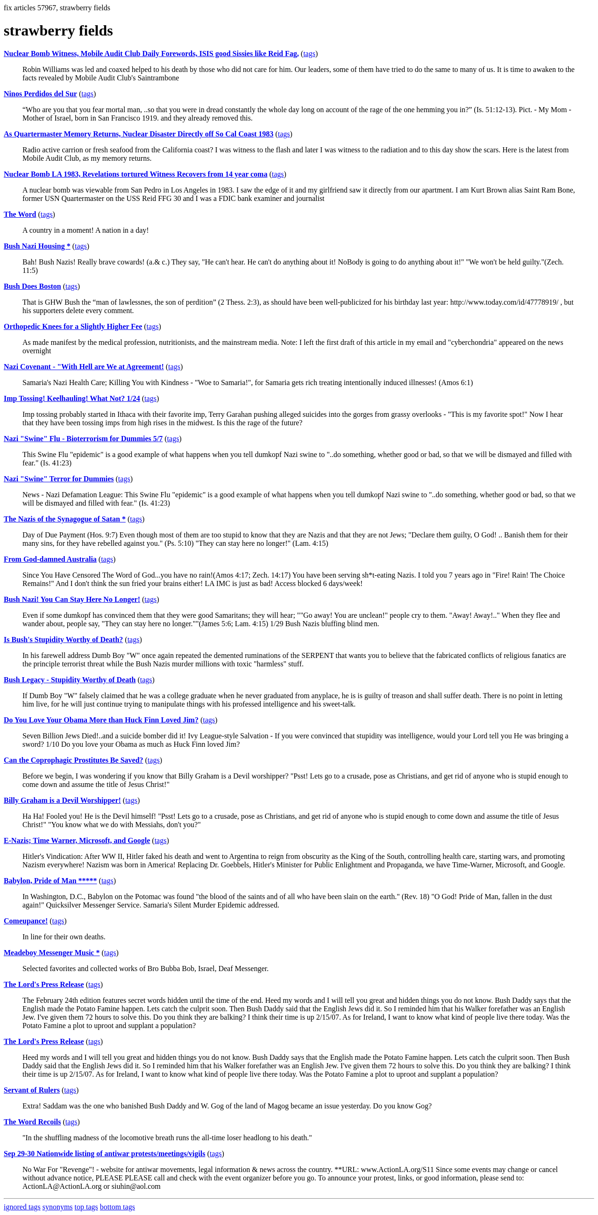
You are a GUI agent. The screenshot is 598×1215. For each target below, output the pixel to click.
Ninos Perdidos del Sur (40, 94)
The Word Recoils (32, 1122)
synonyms (58, 1207)
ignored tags (22, 1207)
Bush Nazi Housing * (37, 246)
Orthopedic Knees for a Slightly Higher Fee (73, 326)
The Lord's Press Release (44, 984)
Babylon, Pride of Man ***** (50, 881)
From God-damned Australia (50, 559)
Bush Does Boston (32, 286)
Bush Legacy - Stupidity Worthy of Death (69, 680)
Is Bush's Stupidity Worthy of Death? (63, 639)
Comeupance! (26, 921)
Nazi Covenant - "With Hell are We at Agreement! (84, 367)
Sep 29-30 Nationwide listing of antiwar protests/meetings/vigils (104, 1154)
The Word (20, 214)
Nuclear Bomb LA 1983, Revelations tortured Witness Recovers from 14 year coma (135, 174)
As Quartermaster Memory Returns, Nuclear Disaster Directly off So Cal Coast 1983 (138, 134)
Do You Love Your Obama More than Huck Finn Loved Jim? (101, 720)
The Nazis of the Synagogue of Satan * (65, 519)
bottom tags (117, 1207)
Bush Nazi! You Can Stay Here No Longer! (72, 599)
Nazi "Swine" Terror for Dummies (59, 479)
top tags (86, 1207)
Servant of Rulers (32, 1090)
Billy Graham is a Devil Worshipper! (62, 800)
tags (309, 53)
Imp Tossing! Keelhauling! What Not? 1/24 (72, 398)
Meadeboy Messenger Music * (52, 953)
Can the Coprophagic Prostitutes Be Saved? (73, 760)
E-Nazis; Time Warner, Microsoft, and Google (77, 840)
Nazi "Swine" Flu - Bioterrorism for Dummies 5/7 (83, 439)
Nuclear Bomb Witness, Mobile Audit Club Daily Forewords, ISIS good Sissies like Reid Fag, (151, 53)
